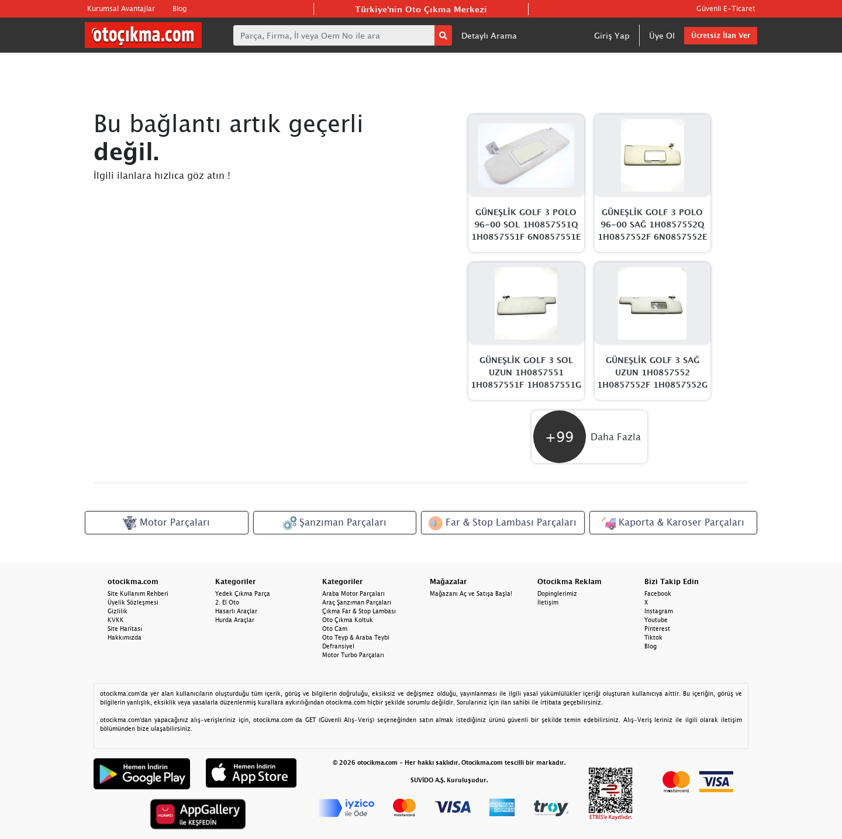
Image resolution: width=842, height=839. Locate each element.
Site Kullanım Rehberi (138, 593)
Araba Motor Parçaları (353, 593)
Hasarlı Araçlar (236, 610)
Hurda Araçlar (234, 619)
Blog (179, 8)
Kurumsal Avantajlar (121, 8)
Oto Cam (334, 628)
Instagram (658, 610)
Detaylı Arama (489, 35)
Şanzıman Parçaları (334, 523)
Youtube (656, 619)
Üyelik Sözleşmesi (133, 602)
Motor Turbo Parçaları (353, 654)
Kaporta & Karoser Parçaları (673, 523)
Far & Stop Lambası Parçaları (503, 523)
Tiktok (653, 637)
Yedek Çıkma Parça (242, 593)
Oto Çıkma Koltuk (347, 619)
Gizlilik (117, 610)
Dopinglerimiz (557, 593)
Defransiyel (338, 646)
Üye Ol (662, 35)
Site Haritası (125, 628)
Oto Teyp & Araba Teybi (355, 637)
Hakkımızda (125, 637)
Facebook (657, 593)
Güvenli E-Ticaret (725, 8)
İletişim (547, 602)
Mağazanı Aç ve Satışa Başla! (471, 593)
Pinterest (657, 628)
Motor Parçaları (166, 523)
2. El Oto (227, 602)
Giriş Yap (612, 35)
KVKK (116, 619)
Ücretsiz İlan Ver (720, 35)
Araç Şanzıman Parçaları (356, 602)
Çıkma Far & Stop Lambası (359, 610)
